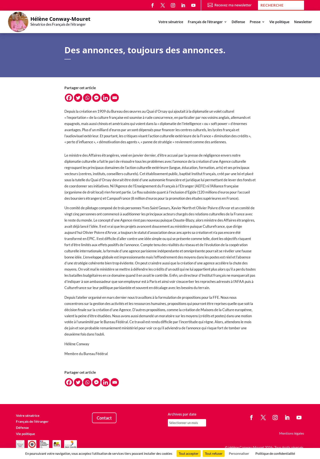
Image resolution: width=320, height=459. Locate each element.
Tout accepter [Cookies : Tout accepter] (188, 453)
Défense (238, 22)
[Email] (114, 98)
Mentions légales (291, 433)
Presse (255, 22)
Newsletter (303, 22)
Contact (104, 417)
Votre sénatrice (171, 22)
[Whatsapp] (87, 98)
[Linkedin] (105, 98)
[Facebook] (69, 98)
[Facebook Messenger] (96, 98)
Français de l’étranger (205, 22)
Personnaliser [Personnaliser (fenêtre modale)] (239, 453)
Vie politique (279, 22)
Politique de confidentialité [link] (275, 453)
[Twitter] (78, 98)
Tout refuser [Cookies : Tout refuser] (213, 453)
